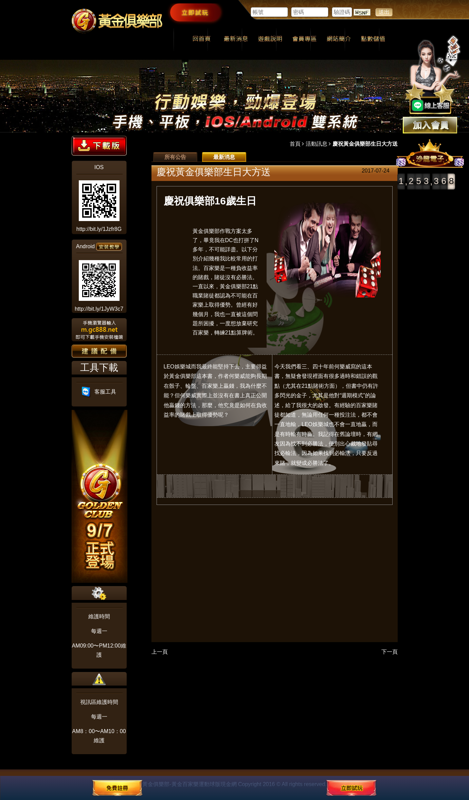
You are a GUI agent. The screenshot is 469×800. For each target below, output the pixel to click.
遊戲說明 (270, 39)
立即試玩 (195, 12)
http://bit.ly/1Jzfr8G (99, 229)
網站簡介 (339, 39)
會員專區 (304, 39)
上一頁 (159, 652)
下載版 (99, 146)
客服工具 (99, 392)
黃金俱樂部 (206, 231)
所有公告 (175, 157)
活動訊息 (316, 144)
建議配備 (99, 351)
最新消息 (236, 39)
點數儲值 (373, 39)
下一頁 (389, 652)
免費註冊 (117, 788)
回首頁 (201, 39)
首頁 (295, 144)
